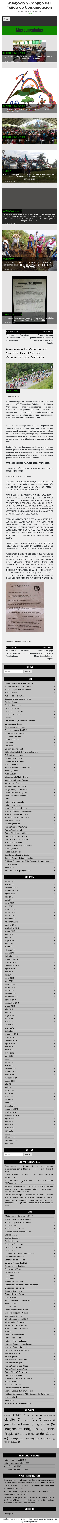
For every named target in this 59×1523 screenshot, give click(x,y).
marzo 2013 (9, 1024)
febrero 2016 (10, 914)
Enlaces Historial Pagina (14, 763)
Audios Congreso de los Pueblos (18, 691)
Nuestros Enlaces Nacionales (16, 816)
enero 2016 (9, 917)
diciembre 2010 (11, 1108)
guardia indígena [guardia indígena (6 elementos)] (19, 1426)
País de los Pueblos (12, 823)
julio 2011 (9, 1086)
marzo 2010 (9, 1136)
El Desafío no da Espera (14, 757)
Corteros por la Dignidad (15, 735)
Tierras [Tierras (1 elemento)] (52, 1441)
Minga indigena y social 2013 (16, 788)
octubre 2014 (10, 964)
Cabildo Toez (10, 720)
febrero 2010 (10, 1139)
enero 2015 (9, 955)
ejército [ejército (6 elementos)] (12, 1421)
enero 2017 (9, 886)
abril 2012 (9, 1058)
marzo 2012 (9, 1061)
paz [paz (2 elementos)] (15, 1441)
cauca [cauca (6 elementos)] (19, 1417)
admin (17, 61)
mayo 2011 (9, 1092)
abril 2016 (9, 908)
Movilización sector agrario (16, 794)
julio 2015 (9, 936)
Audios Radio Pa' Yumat (14, 698)
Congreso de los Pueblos (15, 729)
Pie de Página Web (12, 826)
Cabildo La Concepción (14, 713)
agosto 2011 (10, 1083)
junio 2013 (9, 1014)
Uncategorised (13, 392)
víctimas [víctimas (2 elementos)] (15, 1444)
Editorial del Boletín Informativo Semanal (21, 754)
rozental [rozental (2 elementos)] (30, 1441)
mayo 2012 (9, 1055)
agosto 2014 (10, 970)
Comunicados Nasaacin (12, 173)
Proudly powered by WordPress (14, 1519)
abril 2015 (9, 946)
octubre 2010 (10, 1114)
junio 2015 (9, 939)
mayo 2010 (9, 1130)
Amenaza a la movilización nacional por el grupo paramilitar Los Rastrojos (26, 355)
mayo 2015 (9, 942)
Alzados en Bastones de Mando (17, 688)
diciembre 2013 (11, 995)
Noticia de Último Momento (14, 52)
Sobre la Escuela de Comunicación (19, 860)
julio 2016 (9, 899)
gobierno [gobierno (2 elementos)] (49, 1422)
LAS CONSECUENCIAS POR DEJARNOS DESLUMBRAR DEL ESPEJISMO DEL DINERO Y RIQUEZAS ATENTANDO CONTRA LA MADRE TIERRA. (29, 267)
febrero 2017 (10, 883)
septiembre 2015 (12, 930)
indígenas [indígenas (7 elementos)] (33, 1431)
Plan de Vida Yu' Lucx (13, 844)
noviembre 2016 (11, 892)
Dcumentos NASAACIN (14, 738)
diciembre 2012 (11, 1033)
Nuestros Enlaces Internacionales (18, 813)
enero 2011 (9, 1105)
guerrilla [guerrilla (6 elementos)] (46, 1426)
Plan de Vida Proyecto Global (16, 835)
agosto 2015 (10, 933)
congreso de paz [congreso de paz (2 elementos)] (37, 1417)
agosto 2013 (10, 1008)
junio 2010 (9, 1127)
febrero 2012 (10, 1064)
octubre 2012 (10, 1039)
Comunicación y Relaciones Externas (20, 723)
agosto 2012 (10, 1045)
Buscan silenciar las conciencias (18, 701)
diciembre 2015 (11, 921)
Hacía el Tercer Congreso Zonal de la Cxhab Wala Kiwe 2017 (29, 142)
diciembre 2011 (11, 1070)
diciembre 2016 (11, 889)
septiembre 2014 (12, 967)
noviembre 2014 (11, 961)
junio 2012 (9, 1052)
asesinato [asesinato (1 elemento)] (8, 1417)
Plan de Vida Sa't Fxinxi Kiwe (16, 841)
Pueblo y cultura (11, 851)
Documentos (10, 745)
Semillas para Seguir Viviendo (17, 857)
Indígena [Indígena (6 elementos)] (13, 1431)
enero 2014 (9, 992)
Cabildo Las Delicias (13, 716)
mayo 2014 (9, 980)
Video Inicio (9, 869)
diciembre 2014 (11, 958)
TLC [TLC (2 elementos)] (7, 1444)
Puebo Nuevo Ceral (13, 854)
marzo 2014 (9, 986)
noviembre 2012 (11, 1036)
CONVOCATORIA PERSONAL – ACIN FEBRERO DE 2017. (29, 109)
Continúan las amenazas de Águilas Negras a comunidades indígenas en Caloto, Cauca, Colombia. (29, 321)
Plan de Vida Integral (13, 832)
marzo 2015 (9, 949)
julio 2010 (9, 1123)
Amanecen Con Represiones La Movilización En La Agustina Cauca (18, 339)
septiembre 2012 (12, 1042)
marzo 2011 (9, 1098)
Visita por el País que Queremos (18, 872)
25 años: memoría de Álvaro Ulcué (19, 685)
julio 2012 (9, 1049)
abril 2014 (9, 983)
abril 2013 (9, 1020)
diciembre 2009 (11, 1142)
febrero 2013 (10, 1027)
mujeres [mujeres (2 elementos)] (25, 1436)
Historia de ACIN (11, 766)
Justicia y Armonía (12, 773)
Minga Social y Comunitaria (16, 791)
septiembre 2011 (12, 1080)
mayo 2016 (9, 905)
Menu (6, 19)
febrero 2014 (10, 989)
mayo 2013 (9, 1017)
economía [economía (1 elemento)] (51, 1417)
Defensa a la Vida (12, 741)
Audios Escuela (11, 695)
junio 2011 (9, 1089)
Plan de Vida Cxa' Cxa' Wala (16, 829)
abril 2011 (9, 1095)
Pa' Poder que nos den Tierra (17, 819)
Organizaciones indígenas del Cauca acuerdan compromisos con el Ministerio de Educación (29, 57)
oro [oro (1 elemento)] (10, 1441)
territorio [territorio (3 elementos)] (42, 1440)
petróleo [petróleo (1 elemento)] (22, 1441)
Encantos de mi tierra (13, 760)
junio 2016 (9, 902)
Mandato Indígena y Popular (16, 782)
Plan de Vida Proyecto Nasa (16, 838)
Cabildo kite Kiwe (12, 710)
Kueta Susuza (10, 776)
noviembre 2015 (11, 924)
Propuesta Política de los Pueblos (18, 847)
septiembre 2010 (12, 1117)
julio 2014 (9, 974)
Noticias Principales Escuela (16, 810)
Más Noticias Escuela (13, 785)
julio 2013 (9, 1011)
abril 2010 (9, 1133)
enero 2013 (9, 1030)
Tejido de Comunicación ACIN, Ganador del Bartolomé (27, 863)
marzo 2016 (9, 911)
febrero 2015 (10, 952)
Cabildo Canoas (11, 704)
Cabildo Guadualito (13, 707)
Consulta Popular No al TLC (16, 732)
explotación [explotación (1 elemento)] (26, 1422)
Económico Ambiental (14, 751)
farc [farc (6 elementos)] (37, 1421)
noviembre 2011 (11, 1073)
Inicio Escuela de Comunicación (17, 769)
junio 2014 (9, 977)
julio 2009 (9, 1145)
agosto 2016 (10, 896)
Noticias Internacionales (15, 804)
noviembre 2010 (11, 1111)
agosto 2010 (10, 1120)
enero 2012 (9, 1067)
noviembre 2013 (11, 999)
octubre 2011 (10, 1077)
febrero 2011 (10, 1102)
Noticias (8, 801)
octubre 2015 (10, 927)
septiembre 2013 (12, 1005)
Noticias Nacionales (13, 807)
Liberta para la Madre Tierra (16, 779)
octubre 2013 (10, 1002)
